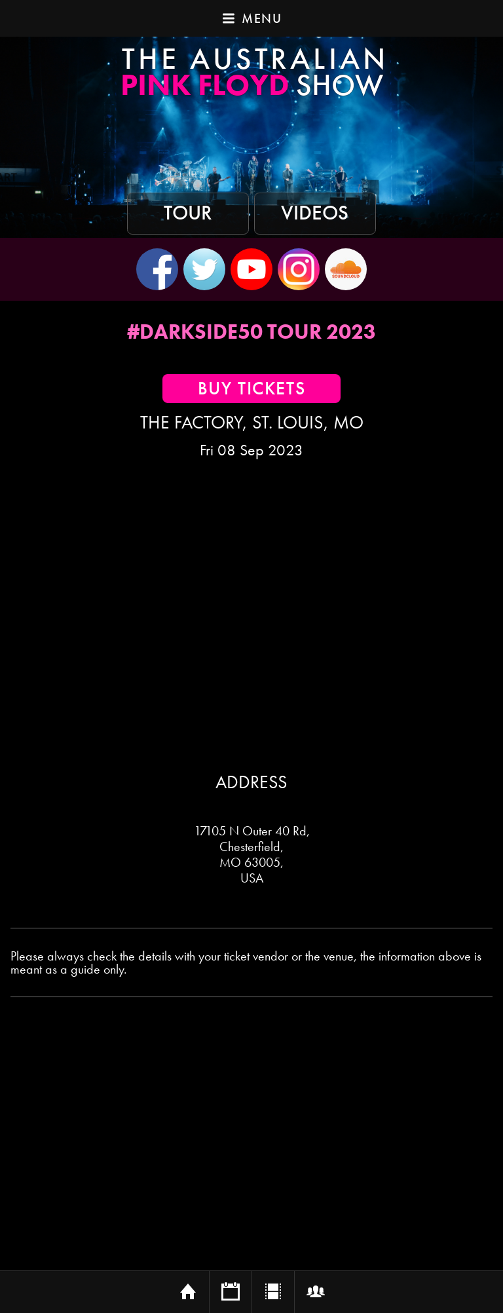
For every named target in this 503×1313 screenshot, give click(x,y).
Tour (188, 213)
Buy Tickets (252, 388)
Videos (314, 213)
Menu (251, 18)
